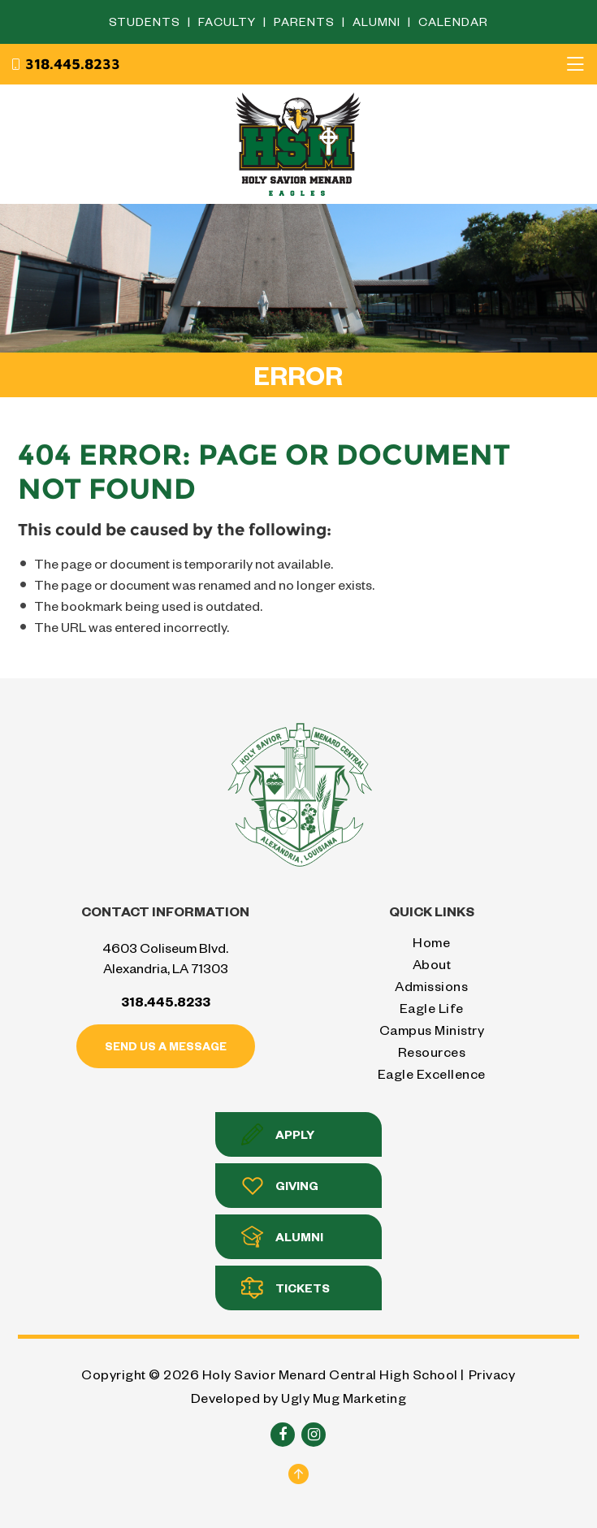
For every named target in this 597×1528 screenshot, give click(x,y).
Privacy (492, 1374)
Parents (306, 21)
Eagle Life (432, 1007)
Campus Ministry (432, 1029)
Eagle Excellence (432, 1073)
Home (431, 941)
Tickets (285, 1288)
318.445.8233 (65, 64)
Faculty (228, 21)
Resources (432, 1051)
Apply (277, 1134)
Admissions (431, 985)
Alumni (378, 21)
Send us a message (166, 1046)
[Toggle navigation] (575, 64)
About (432, 963)
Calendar (453, 21)
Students (146, 21)
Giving (279, 1186)
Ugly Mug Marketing (343, 1397)
